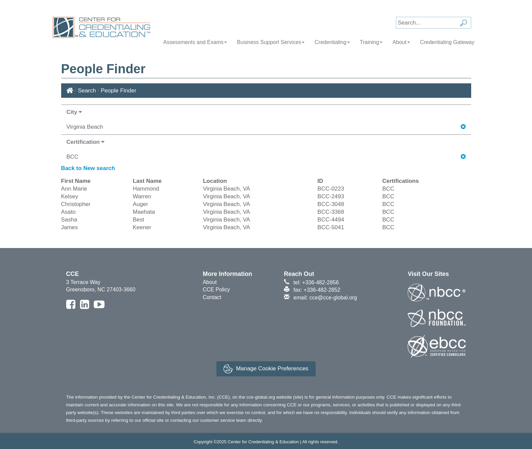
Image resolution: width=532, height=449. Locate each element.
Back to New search (88, 168)
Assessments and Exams (195, 42)
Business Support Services (270, 42)
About (401, 42)
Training (371, 42)
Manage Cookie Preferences (265, 368)
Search (87, 90)
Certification (86, 142)
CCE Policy (216, 289)
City (74, 112)
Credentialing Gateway (447, 42)
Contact (212, 297)
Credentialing (332, 42)
